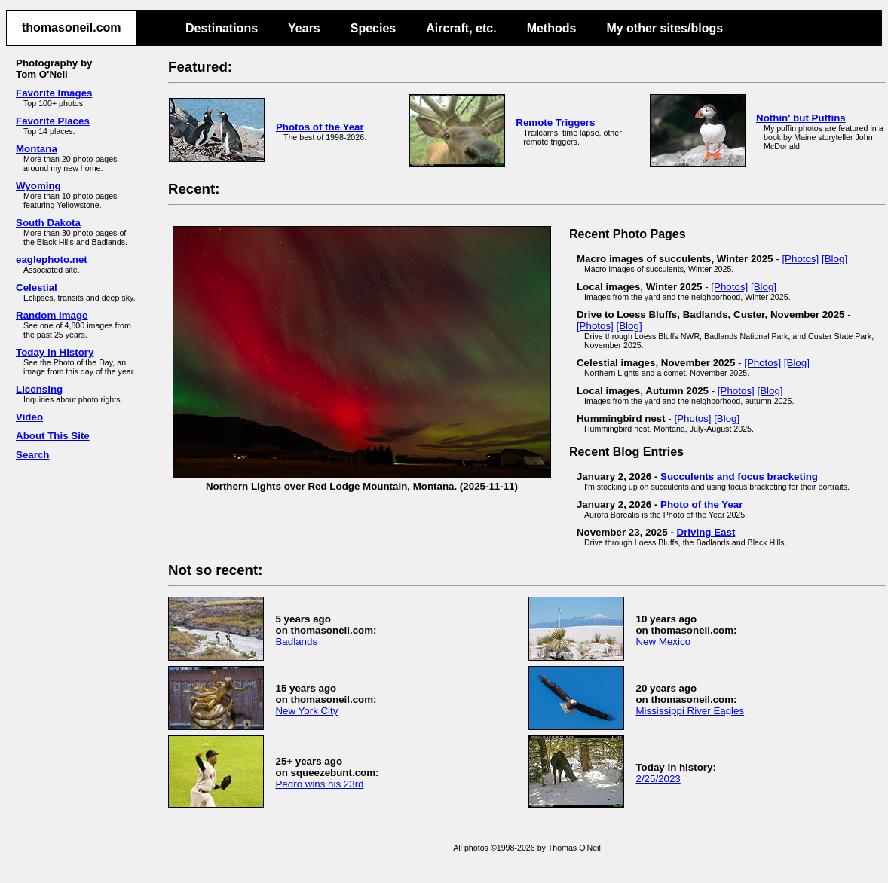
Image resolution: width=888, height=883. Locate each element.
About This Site (53, 436)
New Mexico (662, 641)
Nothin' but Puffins (801, 118)
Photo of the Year (701, 504)
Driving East (706, 532)
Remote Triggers (555, 122)
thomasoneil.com (71, 27)
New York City (306, 710)
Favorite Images (54, 93)
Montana (36, 148)
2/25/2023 (657, 778)
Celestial (36, 287)
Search (32, 454)
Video (29, 417)
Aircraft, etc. (461, 28)
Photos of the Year (320, 127)
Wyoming (38, 185)
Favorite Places (53, 121)
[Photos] (800, 258)
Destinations (221, 28)
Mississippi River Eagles (689, 710)
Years (304, 28)
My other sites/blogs (664, 28)
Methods (552, 28)
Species (373, 28)
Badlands (296, 641)
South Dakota (48, 222)
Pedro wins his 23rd (319, 784)
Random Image (52, 315)
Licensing (39, 389)
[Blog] (834, 258)
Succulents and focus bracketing (739, 476)
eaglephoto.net (51, 259)
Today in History (54, 352)
